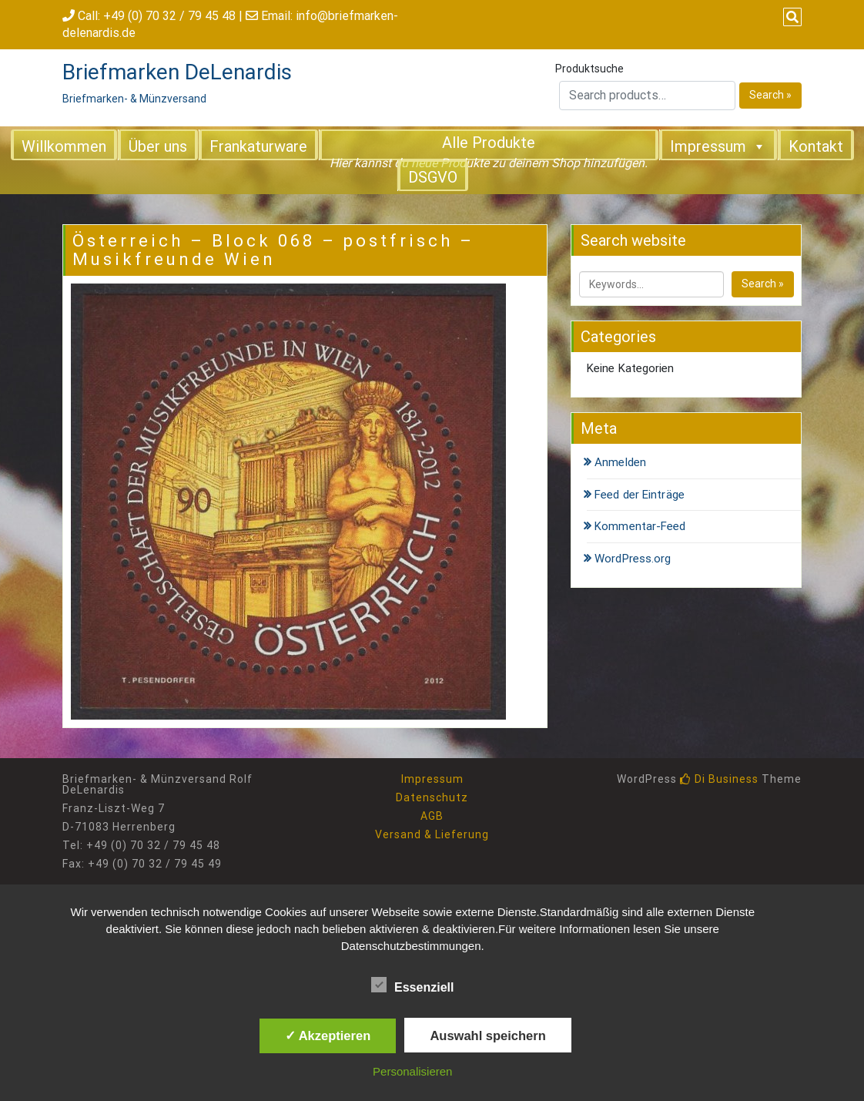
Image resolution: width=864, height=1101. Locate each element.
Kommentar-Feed (639, 526)
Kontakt (816, 146)
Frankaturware (258, 146)
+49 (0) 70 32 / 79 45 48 (169, 15)
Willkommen (64, 146)
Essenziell (412, 984)
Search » (770, 95)
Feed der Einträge (639, 495)
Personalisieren (412, 1071)
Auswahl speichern (487, 1035)
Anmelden (620, 462)
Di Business (719, 779)
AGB (432, 816)
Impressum (718, 145)
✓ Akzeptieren (328, 1035)
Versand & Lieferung (432, 834)
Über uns (158, 146)
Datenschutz (432, 797)
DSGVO (432, 177)
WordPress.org (632, 559)
